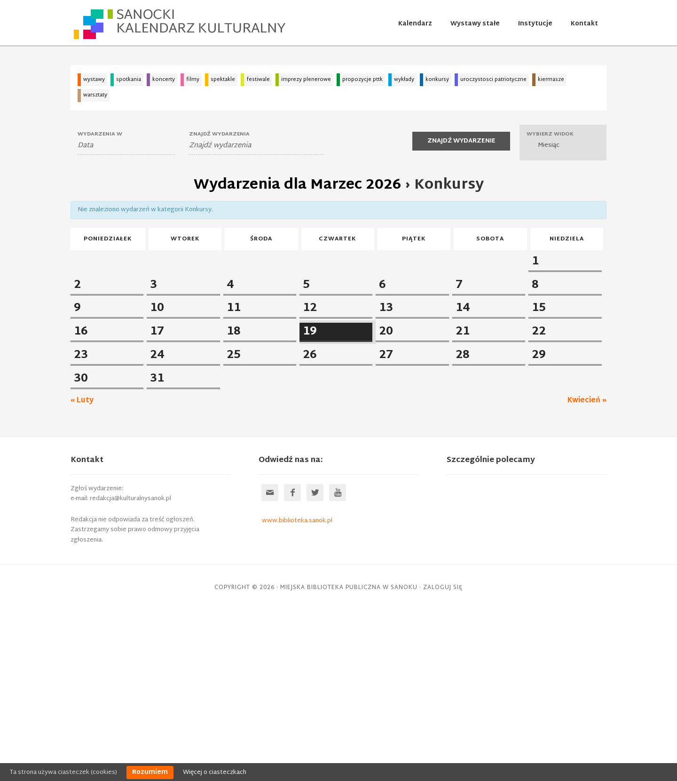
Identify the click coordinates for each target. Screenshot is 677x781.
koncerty (163, 79)
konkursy (437, 79)
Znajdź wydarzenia (219, 134)
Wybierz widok (550, 134)
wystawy (94, 79)
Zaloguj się (443, 757)
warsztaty (95, 95)
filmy (192, 79)
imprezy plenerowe (306, 79)
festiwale (258, 79)
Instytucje (535, 24)
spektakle (223, 79)
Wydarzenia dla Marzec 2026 (297, 185)
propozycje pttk (362, 79)
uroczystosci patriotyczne (493, 79)
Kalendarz (415, 24)
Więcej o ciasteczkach (214, 772)
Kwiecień (586, 570)
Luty (82, 570)
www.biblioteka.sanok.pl (297, 690)
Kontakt (584, 24)
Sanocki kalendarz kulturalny (180, 24)
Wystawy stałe (475, 24)
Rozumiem (150, 772)
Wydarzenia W (100, 134)
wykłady (404, 79)
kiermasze (551, 79)
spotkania (128, 79)
